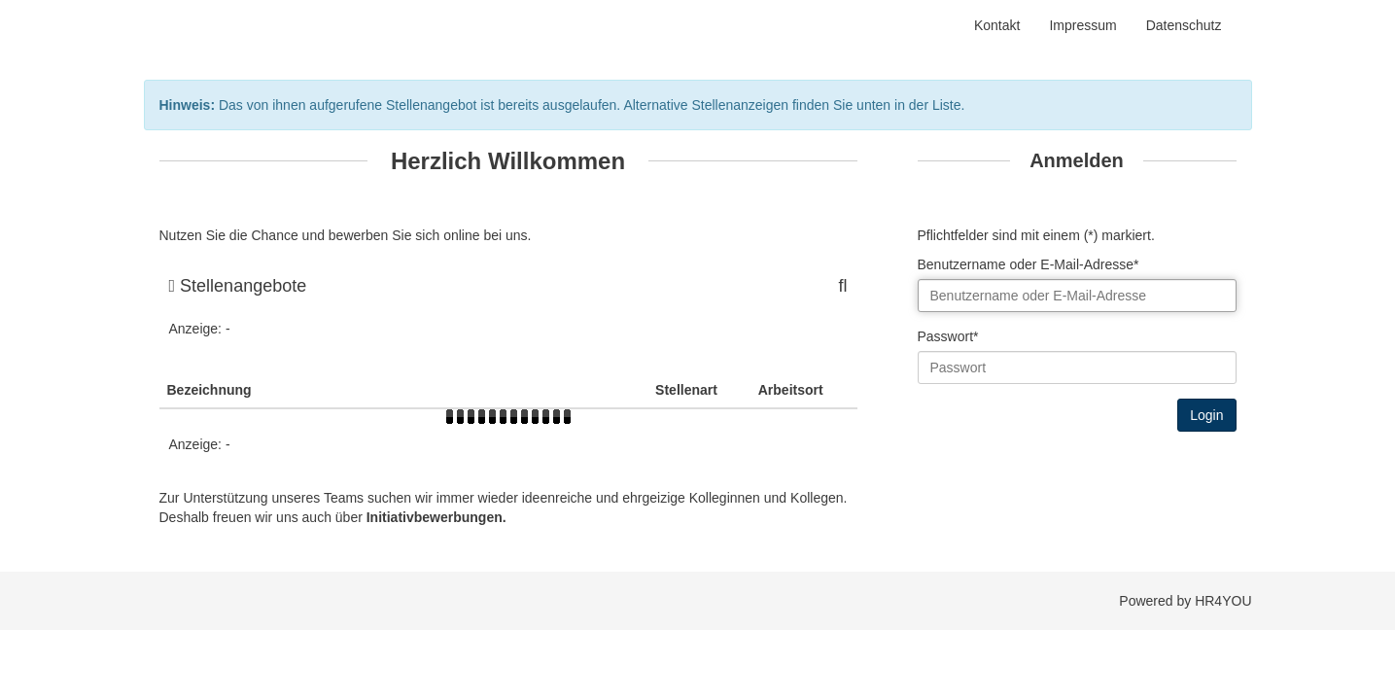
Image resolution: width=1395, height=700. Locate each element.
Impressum (1082, 25)
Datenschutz (1184, 25)
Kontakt (997, 25)
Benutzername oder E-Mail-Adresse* (1028, 264)
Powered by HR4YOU (1185, 601)
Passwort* (948, 336)
